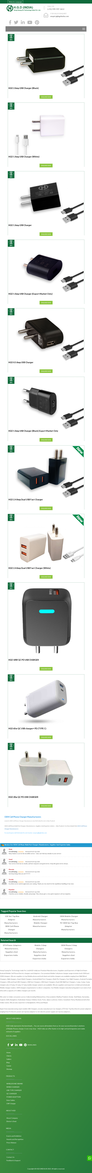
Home (8, 1052)
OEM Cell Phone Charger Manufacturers (11, 929)
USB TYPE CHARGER (14, 1090)
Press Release (11, 1143)
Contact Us (10, 1157)
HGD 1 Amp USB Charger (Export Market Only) (30, 294)
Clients (8, 1056)
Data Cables (10, 1100)
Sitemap (9, 1069)
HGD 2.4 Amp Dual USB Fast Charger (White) (29, 568)
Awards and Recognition (14, 1139)
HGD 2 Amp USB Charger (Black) (23, 88)
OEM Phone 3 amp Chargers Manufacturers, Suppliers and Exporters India (69, 952)
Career (8, 1066)
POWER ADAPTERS (13, 1097)
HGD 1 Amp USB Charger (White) (24, 156)
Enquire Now (46, 97)
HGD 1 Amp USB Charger (20, 225)
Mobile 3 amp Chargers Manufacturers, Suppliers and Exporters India (40, 952)
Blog (8, 1062)
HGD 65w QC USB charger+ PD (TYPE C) (27, 728)
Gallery (8, 1059)
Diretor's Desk (11, 1121)
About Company (12, 1118)
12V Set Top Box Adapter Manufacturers (11, 919)
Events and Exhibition (13, 1136)
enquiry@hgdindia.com (40, 833)
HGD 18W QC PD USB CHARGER (23, 660)
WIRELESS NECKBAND (14, 1084)
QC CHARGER (11, 1094)
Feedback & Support (13, 1160)
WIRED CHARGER (12, 1087)
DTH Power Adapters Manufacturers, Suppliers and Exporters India (12, 950)
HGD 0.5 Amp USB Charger (20, 362)
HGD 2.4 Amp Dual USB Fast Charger (25, 499)
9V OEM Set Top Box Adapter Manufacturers (69, 926)
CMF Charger (11, 1103)
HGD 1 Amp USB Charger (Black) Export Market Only (33, 431)
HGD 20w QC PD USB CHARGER (23, 797)
